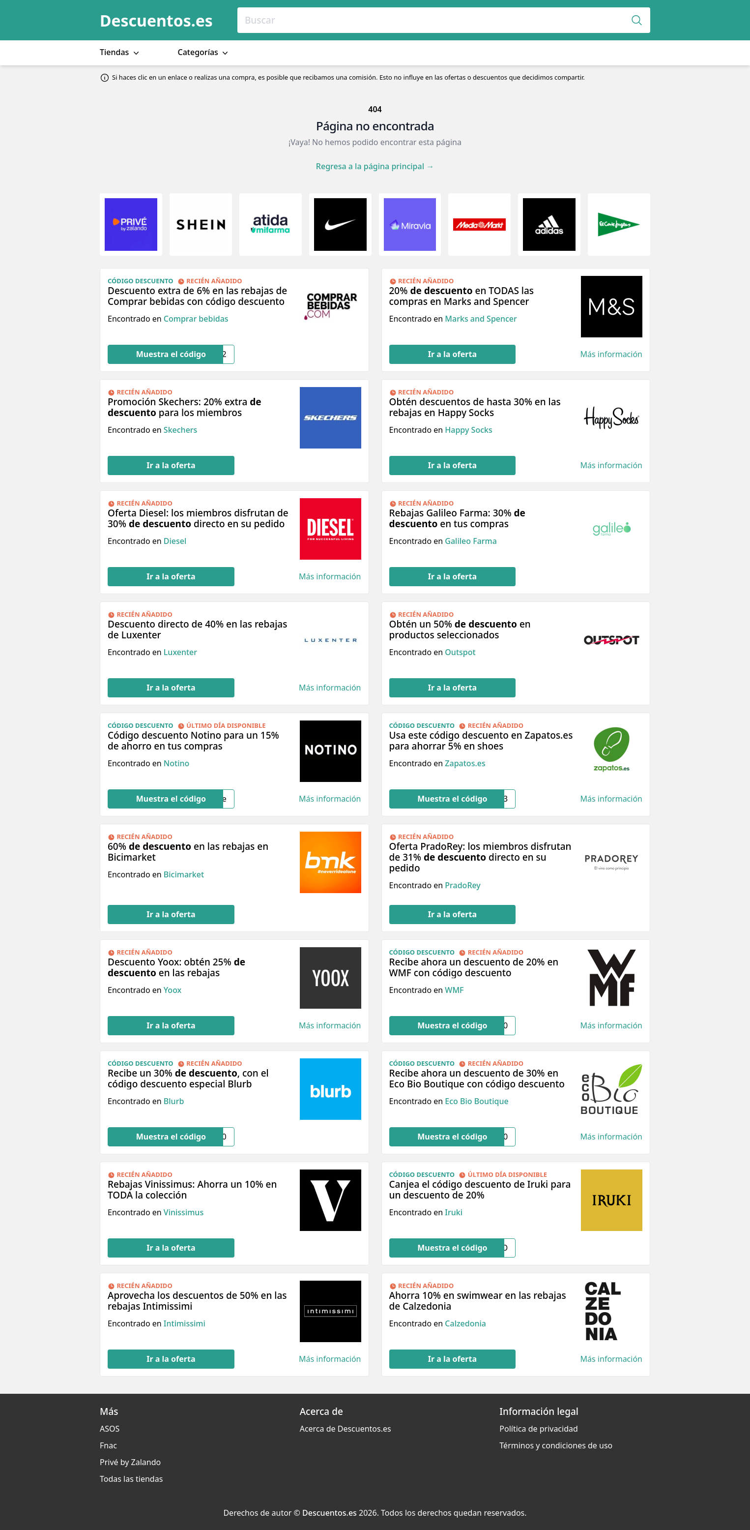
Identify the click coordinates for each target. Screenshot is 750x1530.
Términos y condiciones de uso (555, 1445)
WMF (454, 990)
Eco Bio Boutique (476, 1101)
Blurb (174, 1101)
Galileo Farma (471, 541)
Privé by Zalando (130, 1462)
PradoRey (462, 885)
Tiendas (120, 52)
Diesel (175, 541)
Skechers (181, 429)
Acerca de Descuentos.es (345, 1428)
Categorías (204, 52)
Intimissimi (184, 1323)
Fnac (108, 1445)
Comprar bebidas (196, 318)
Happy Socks (468, 429)
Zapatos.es (465, 763)
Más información (611, 354)
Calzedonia (465, 1323)
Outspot (460, 652)
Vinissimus (183, 1212)
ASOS (109, 1428)
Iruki (453, 1212)
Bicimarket (184, 874)
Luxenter (180, 652)
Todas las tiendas (131, 1478)
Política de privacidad (538, 1428)
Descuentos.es (156, 20)
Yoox (172, 990)
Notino (176, 763)
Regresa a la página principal (375, 166)
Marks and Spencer (481, 318)
